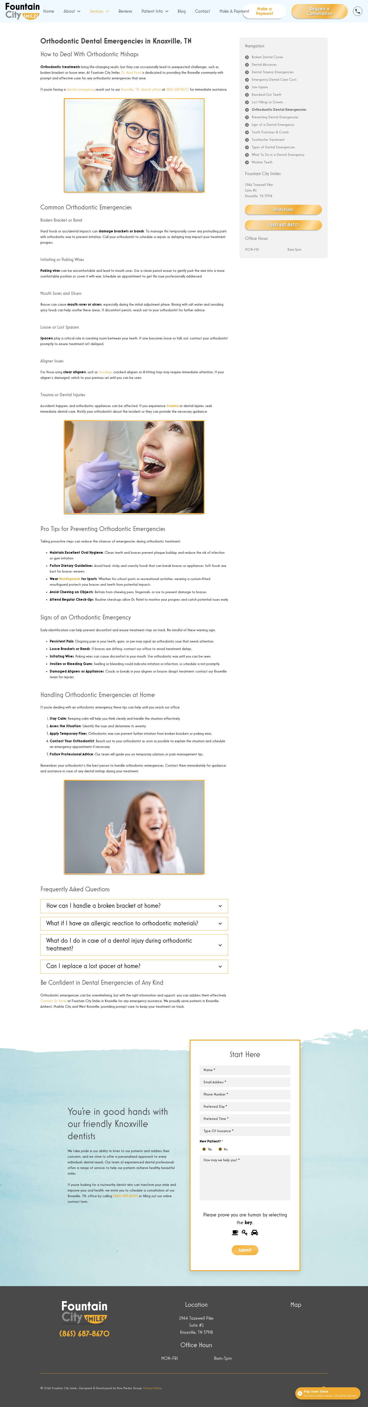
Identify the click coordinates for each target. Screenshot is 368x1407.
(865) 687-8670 (177, 90)
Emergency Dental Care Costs (274, 80)
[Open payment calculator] (327, 1393)
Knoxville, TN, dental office (141, 90)
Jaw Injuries (260, 87)
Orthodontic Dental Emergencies (279, 110)
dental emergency (80, 90)
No (221, 1150)
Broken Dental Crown (267, 57)
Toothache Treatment (268, 140)
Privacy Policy (152, 1388)
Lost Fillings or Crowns (267, 102)
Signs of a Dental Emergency (273, 125)
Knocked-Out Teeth (266, 95)
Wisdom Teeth (262, 162)
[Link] (22, 11)
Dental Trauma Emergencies (273, 72)
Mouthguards (69, 579)
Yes (205, 1150)
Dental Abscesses (264, 65)
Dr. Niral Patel (131, 73)
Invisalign (105, 372)
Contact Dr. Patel (53, 1001)
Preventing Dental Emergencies (275, 117)
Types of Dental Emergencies (273, 147)
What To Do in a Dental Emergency (278, 155)
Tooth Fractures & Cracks (270, 132)
